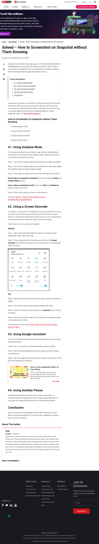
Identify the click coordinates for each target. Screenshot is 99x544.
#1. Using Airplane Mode (23, 83)
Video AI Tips (46, 499)
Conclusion (18, 95)
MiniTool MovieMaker (32, 114)
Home (6, 7)
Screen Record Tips (47, 502)
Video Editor (29, 486)
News (43, 505)
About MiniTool (62, 486)
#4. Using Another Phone (23, 92)
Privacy (44, 532)
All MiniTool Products (71, 2)
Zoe (5, 58)
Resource (38, 7)
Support (84, 2)
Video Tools (52, 7)
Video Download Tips (48, 492)
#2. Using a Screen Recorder (25, 86)
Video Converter (31, 489)
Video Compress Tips (48, 495)
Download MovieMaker (86, 7)
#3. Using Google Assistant (24, 89)
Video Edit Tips (46, 486)
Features (25, 7)
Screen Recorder (31, 492)
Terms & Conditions (52, 532)
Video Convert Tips (47, 489)
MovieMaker (13, 42)
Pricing (15, 7)
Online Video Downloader (33, 495)
